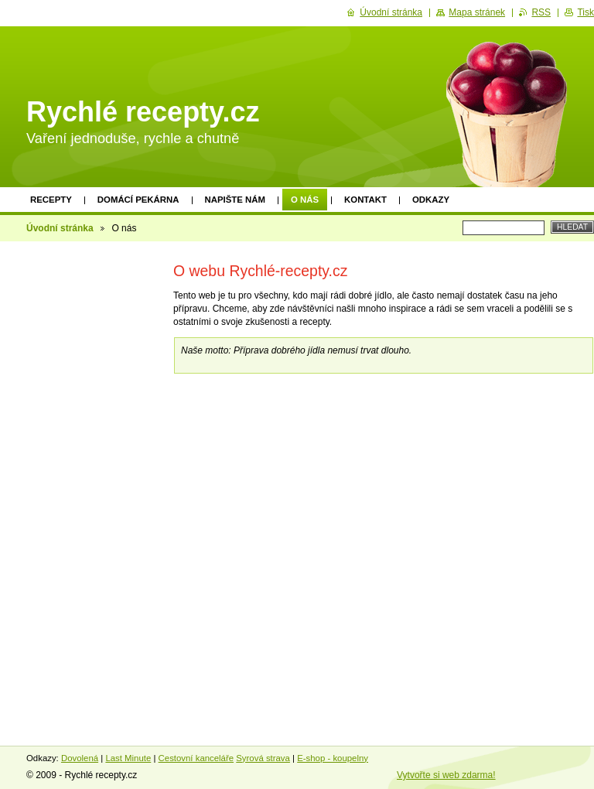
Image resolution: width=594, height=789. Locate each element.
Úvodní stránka (60, 228)
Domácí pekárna (138, 199)
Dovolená (79, 758)
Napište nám (235, 199)
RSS (541, 12)
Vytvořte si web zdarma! (446, 775)
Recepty (51, 199)
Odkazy (430, 199)
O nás (305, 199)
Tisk (585, 12)
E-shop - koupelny (332, 758)
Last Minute (128, 758)
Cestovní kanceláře (196, 758)
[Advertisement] (86, 485)
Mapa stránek (477, 12)
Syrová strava (263, 758)
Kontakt (365, 199)
